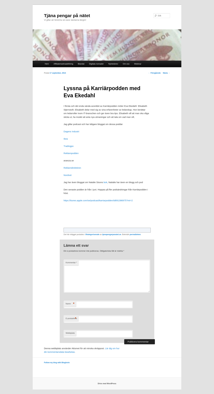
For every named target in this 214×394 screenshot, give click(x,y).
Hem (47, 64)
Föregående (154, 73)
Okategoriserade (92, 234)
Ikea (66, 138)
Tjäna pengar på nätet (67, 15)
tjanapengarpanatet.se (111, 234)
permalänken (135, 234)
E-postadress (71, 318)
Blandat (81, 64)
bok (105, 182)
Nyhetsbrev (113, 64)
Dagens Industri (71, 131)
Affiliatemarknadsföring (63, 64)
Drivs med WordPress (107, 384)
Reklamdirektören (72, 168)
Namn (70, 304)
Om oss (126, 64)
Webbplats (70, 333)
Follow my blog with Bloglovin (57, 363)
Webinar (137, 64)
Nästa (166, 73)
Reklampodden (71, 153)
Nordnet (67, 175)
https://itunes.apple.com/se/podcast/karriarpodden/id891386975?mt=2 (98, 200)
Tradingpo (69, 146)
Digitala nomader (96, 64)
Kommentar (71, 262)
